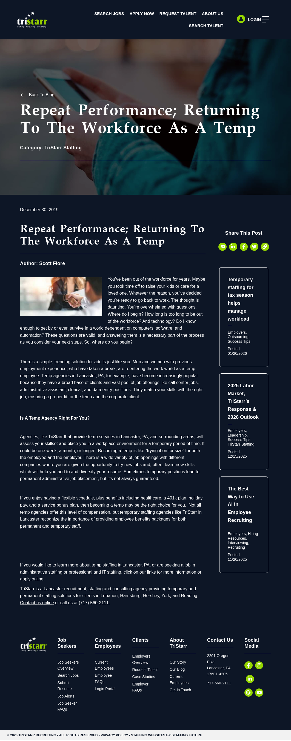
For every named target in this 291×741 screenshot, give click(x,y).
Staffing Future (187, 735)
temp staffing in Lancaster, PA (121, 565)
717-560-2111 (219, 683)
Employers (237, 332)
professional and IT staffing (95, 572)
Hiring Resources (243, 536)
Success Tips (239, 341)
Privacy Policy (114, 735)
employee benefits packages (142, 519)
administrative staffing (41, 572)
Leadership (237, 435)
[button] (264, 19)
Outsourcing (238, 337)
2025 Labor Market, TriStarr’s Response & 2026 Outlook (243, 401)
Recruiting (236, 547)
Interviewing (238, 543)
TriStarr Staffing (63, 147)
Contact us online (37, 602)
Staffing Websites (148, 735)
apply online (31, 579)
